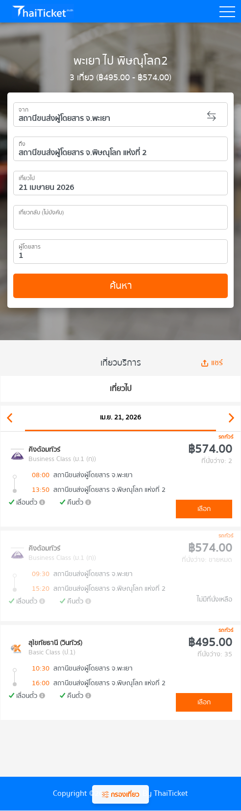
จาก (23, 108)
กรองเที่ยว (120, 794)
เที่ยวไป (27, 177)
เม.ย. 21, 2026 (120, 417)
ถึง (22, 142)
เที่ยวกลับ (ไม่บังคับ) (41, 211)
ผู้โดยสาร (30, 245)
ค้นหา (121, 285)
